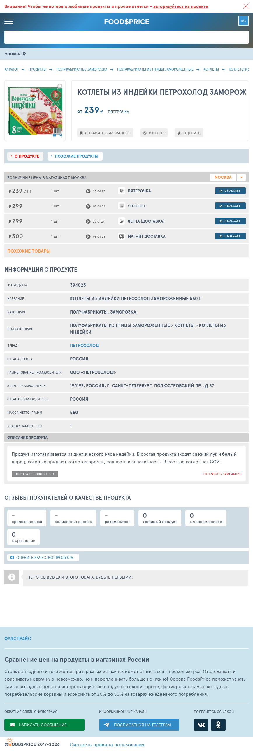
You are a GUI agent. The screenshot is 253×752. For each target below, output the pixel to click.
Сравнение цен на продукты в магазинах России (76, 659)
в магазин (230, 191)
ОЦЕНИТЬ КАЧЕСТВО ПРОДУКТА (41, 557)
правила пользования (107, 744)
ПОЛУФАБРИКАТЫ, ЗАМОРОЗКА (81, 69)
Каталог (11, 69)
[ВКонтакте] (201, 725)
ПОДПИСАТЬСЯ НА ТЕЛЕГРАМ (142, 725)
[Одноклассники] (218, 725)
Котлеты (211, 69)
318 (27, 191)
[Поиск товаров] (126, 37)
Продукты (37, 69)
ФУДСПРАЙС (17, 638)
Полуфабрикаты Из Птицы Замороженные (155, 69)
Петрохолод (84, 345)
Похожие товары (28, 250)
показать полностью (35, 474)
